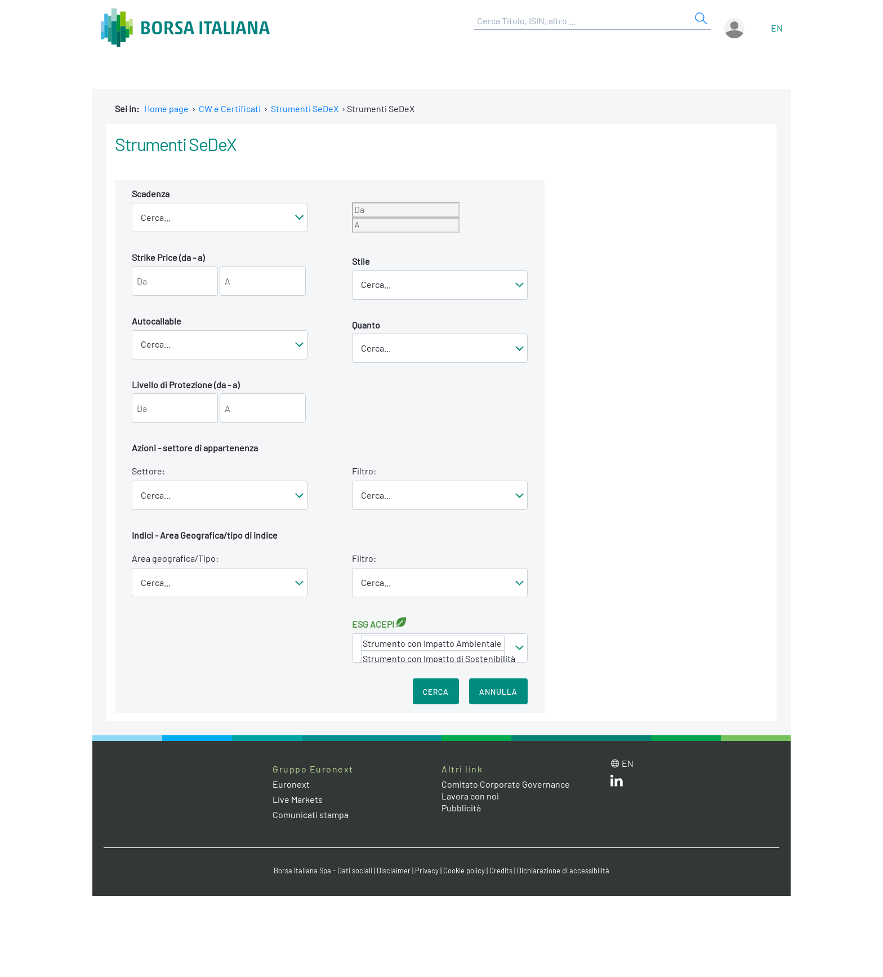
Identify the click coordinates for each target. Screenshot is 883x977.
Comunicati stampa (311, 814)
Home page (166, 108)
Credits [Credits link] (500, 870)
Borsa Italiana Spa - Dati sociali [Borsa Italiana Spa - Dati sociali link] (323, 870)
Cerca (436, 691)
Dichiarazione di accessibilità (563, 870)
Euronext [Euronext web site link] (291, 784)
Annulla (498, 691)
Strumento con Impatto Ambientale (433, 643)
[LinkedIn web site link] (616, 783)
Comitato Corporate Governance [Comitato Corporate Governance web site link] (506, 784)
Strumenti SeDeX (304, 108)
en (777, 28)
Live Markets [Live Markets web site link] (298, 799)
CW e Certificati (230, 108)
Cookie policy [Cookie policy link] (464, 870)
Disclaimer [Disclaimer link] (394, 870)
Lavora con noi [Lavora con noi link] (470, 796)
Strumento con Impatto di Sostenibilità (433, 658)
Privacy (427, 870)
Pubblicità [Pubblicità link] (461, 807)
